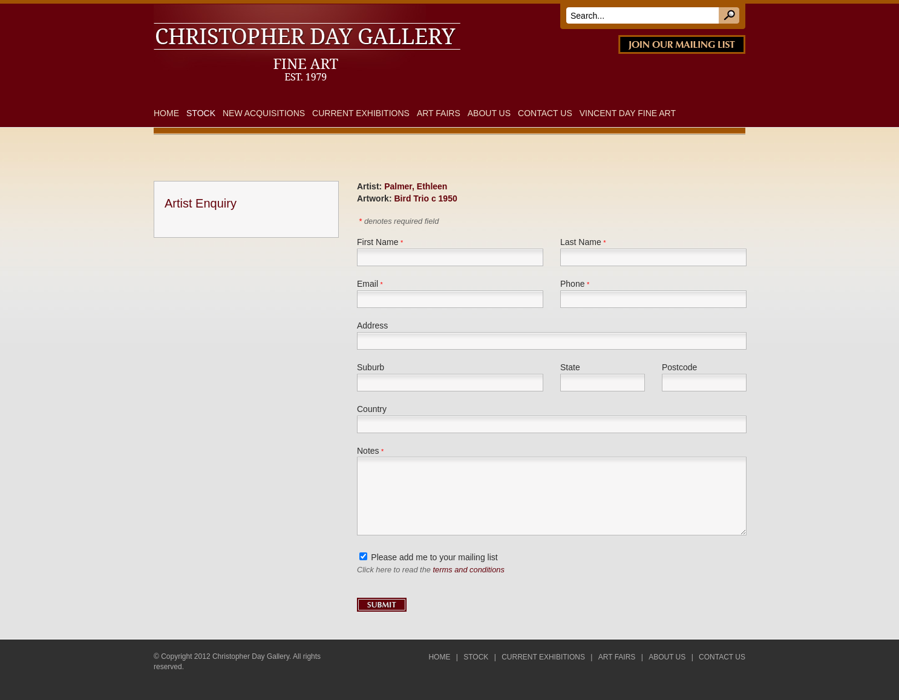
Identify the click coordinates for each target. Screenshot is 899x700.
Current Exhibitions (361, 113)
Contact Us (545, 113)
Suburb (370, 367)
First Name (377, 242)
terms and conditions (469, 569)
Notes (368, 451)
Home (166, 113)
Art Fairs (438, 113)
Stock (200, 113)
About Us (489, 113)
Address (372, 325)
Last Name (580, 242)
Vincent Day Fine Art (628, 113)
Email (367, 284)
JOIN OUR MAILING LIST (681, 44)
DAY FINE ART (322, 11)
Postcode (679, 367)
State (570, 367)
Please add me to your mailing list (434, 557)
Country (372, 409)
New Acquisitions (264, 113)
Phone (572, 284)
